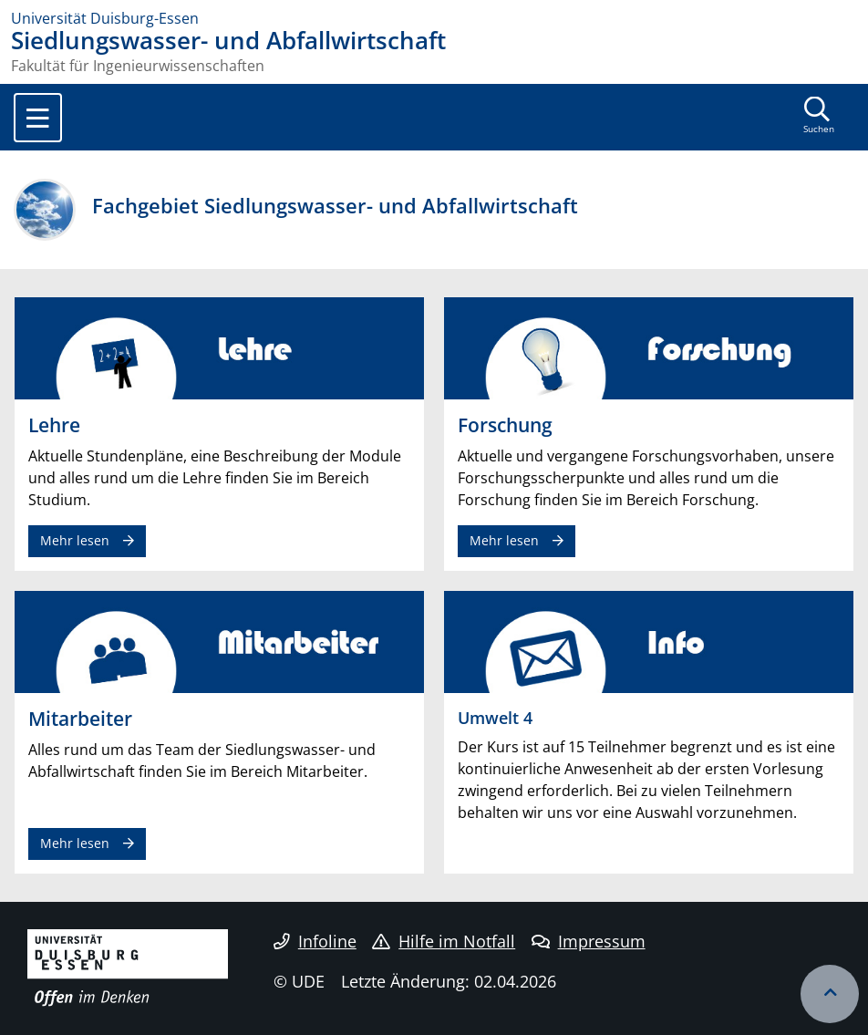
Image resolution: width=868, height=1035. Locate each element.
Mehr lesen (74, 540)
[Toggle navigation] (38, 117)
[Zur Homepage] (434, 18)
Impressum (589, 941)
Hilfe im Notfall (443, 941)
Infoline (315, 941)
